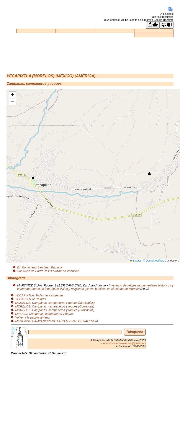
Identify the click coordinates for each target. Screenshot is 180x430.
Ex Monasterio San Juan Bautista (39, 267)
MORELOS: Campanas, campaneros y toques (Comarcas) (54, 306)
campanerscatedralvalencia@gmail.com (123, 343)
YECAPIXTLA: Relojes (30, 299)
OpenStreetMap (155, 260)
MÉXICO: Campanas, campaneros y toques (44, 314)
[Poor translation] (166, 25)
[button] (33, 178)
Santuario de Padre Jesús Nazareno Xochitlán (48, 271)
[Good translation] (153, 25)
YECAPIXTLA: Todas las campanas (39, 295)
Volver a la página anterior (33, 317)
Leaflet (135, 260)
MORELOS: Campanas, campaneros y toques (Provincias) (54, 310)
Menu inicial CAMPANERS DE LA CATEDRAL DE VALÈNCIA (56, 321)
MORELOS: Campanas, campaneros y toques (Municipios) (55, 302)
